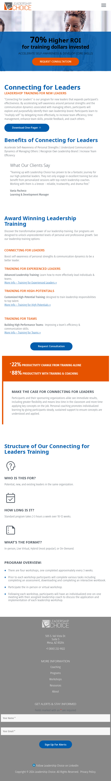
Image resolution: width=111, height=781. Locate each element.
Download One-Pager (26, 127)
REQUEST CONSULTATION (55, 61)
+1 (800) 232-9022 (55, 648)
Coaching (55, 667)
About (55, 691)
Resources (55, 685)
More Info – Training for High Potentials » (27, 305)
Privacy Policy (87, 772)
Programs (55, 673)
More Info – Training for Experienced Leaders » (30, 282)
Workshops (55, 679)
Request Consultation (51, 346)
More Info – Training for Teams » (22, 332)
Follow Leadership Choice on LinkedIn (55, 765)
